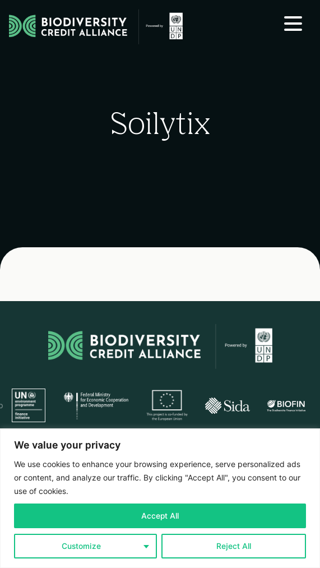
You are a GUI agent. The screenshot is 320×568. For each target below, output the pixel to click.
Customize (81, 546)
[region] (160, 498)
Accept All (160, 515)
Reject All (233, 546)
